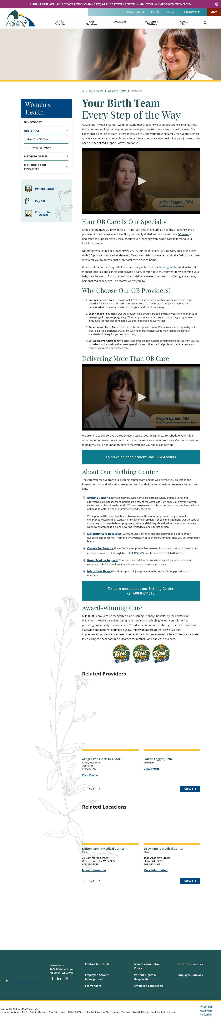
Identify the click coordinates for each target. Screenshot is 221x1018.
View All (190, 789)
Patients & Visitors (152, 23)
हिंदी (168, 1012)
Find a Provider (60, 23)
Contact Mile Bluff (97, 964)
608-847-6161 (192, 12)
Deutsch (43, 1012)
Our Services (91, 23)
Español (33, 1012)
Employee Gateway (190, 975)
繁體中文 (72, 1012)
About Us (184, 23)
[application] (141, 181)
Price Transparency (190, 964)
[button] (141, 181)
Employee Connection (148, 986)
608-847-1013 (143, 593)
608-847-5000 (165, 457)
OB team (183, 234)
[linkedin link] (59, 978)
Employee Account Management (97, 977)
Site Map (22, 1009)
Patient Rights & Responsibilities (145, 977)
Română (91, 1012)
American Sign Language (108, 1012)
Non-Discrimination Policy (147, 966)
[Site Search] (205, 22)
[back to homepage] (83, 91)
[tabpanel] (46, 143)
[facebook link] (52, 978)
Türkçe (81, 1012)
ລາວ (174, 1012)
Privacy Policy (33, 1009)
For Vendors (93, 986)
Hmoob (62, 1012)
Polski (25, 1012)
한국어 (161, 1012)
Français (126, 1012)
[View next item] (99, 789)
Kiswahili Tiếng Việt (141, 1012)
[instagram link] (65, 978)
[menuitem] (60, 22)
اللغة (154, 1012)
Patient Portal (135, 12)
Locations (120, 21)
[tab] (67, 130)
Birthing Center (168, 267)
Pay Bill (155, 12)
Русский (53, 1012)
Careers (172, 12)
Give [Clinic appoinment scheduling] (214, 12)
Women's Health (37, 108)
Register (139, 553)
